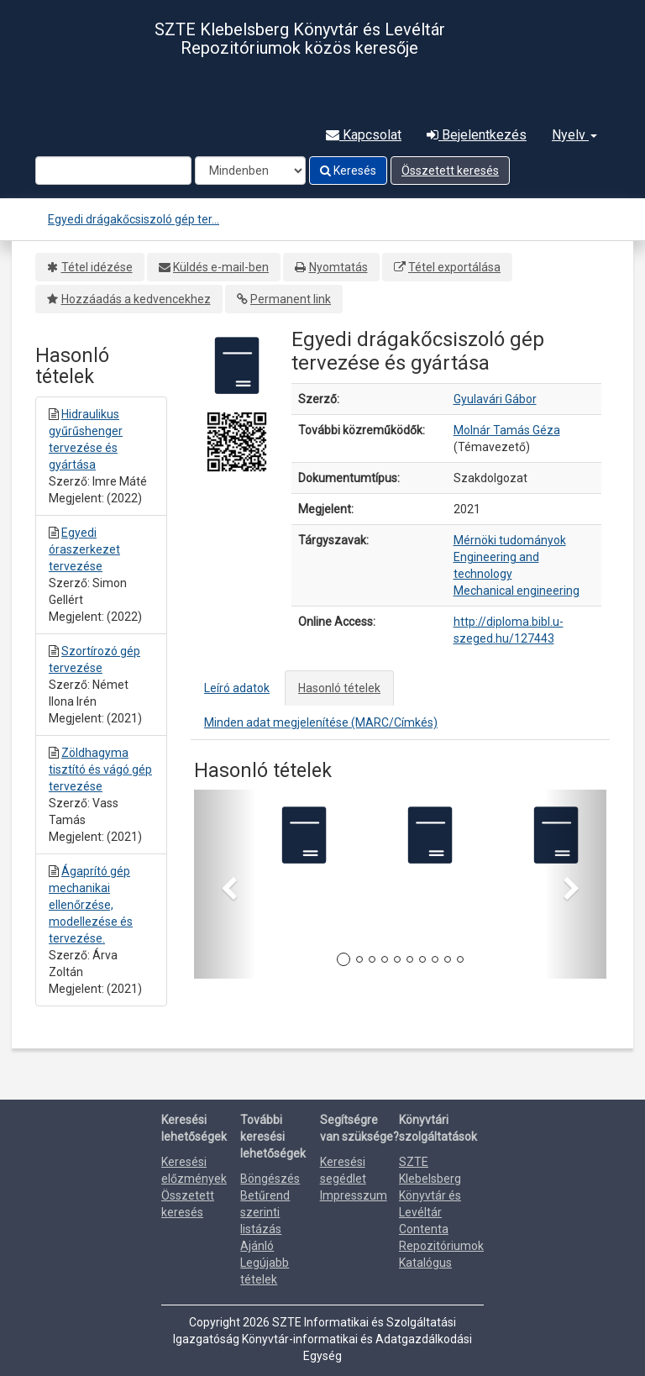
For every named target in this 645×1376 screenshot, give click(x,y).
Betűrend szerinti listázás (265, 1212)
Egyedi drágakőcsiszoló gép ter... (133, 219)
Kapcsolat (363, 135)
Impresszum (353, 1195)
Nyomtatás (338, 267)
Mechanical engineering (516, 590)
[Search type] (250, 170)
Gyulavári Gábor (495, 399)
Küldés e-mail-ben (221, 267)
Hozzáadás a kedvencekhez (136, 299)
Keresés (348, 170)
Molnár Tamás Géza (507, 430)
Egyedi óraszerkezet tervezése (84, 549)
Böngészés (270, 1178)
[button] (225, 884)
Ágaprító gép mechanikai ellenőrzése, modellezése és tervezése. (91, 904)
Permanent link (290, 299)
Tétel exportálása (454, 267)
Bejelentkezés (477, 135)
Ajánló (257, 1246)
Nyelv (574, 135)
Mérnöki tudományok (510, 540)
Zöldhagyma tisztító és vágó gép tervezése (100, 769)
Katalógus (425, 1262)
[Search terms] (113, 170)
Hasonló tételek (339, 688)
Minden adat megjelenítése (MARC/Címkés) (321, 722)
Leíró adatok (237, 688)
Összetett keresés (450, 170)
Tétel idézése (97, 267)
